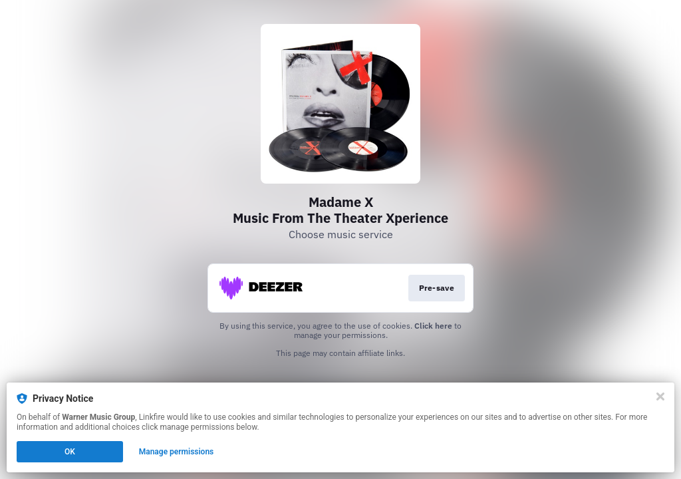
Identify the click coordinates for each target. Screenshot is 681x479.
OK (70, 451)
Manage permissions (176, 451)
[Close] (660, 396)
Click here (433, 326)
